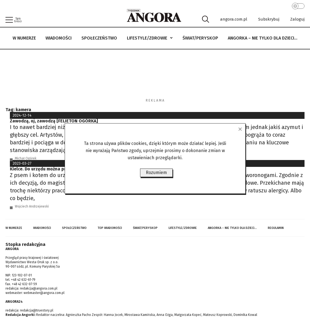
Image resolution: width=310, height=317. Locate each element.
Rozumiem (156, 172)
